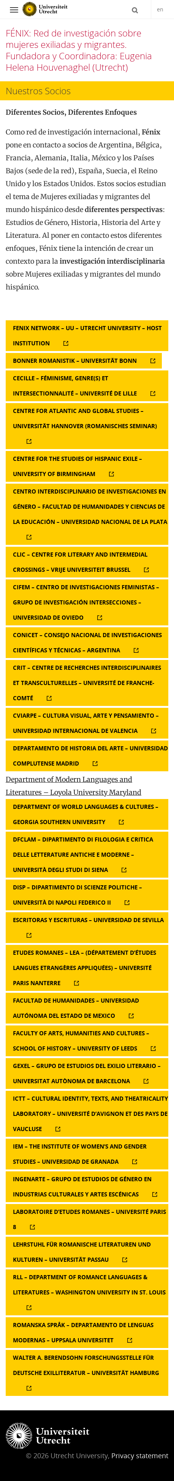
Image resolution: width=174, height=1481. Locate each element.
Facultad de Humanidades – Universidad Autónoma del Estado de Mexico (76, 1008)
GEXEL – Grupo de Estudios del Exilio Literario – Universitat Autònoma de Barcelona (87, 1073)
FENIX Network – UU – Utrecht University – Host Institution (87, 335)
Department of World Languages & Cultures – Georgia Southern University (85, 814)
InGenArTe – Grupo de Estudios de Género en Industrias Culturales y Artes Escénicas (82, 1186)
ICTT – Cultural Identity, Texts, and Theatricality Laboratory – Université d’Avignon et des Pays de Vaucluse (90, 1114)
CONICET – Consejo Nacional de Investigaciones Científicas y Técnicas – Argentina (87, 642)
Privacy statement (139, 1455)
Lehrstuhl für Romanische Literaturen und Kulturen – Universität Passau (82, 1251)
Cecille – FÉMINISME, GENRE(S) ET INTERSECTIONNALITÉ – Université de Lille (75, 385)
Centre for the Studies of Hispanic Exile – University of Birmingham (77, 466)
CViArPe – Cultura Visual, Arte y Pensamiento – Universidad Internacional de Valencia (86, 723)
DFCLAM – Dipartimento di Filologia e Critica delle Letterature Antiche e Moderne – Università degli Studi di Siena (83, 854)
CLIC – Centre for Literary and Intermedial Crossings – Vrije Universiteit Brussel (80, 562)
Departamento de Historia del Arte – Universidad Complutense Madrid (90, 755)
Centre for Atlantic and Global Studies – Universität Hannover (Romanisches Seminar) (85, 418)
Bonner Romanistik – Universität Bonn (75, 360)
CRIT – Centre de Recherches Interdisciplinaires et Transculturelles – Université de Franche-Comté (87, 683)
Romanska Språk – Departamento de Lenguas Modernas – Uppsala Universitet (83, 1332)
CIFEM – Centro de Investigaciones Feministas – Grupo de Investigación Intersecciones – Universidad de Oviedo (86, 602)
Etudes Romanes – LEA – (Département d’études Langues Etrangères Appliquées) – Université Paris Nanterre (84, 968)
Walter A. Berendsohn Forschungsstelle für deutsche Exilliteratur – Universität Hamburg (86, 1365)
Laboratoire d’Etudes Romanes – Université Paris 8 (89, 1219)
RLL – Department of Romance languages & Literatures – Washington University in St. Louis (89, 1284)
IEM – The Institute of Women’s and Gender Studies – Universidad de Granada (80, 1153)
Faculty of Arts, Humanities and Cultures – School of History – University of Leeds (81, 1040)
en (160, 9)
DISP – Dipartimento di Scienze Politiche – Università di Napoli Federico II (77, 894)
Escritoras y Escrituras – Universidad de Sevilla (88, 920)
